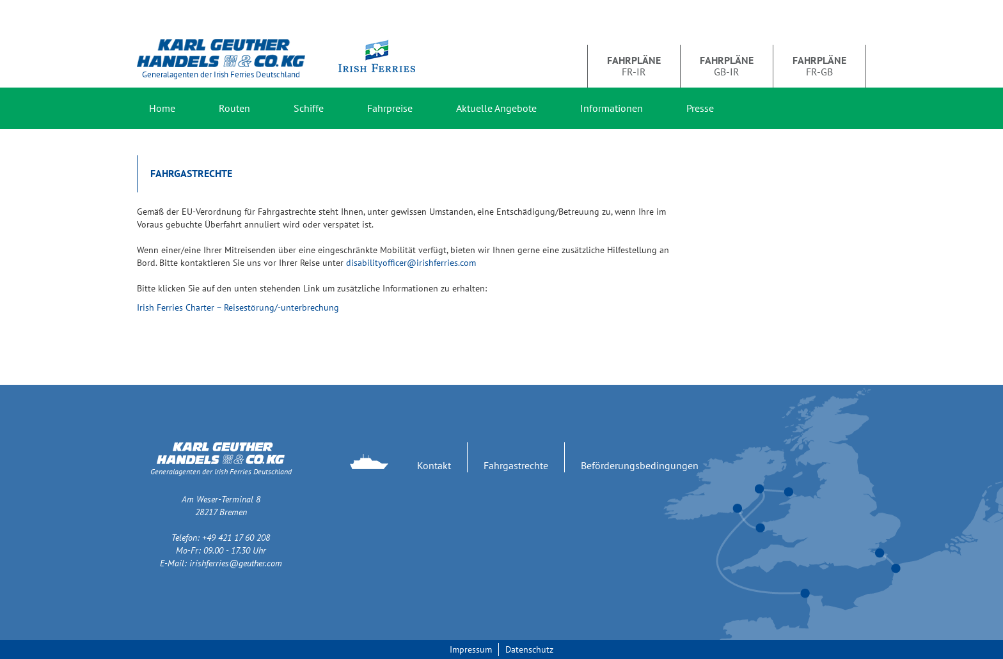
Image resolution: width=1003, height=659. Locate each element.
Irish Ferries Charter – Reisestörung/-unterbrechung (238, 307)
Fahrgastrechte (516, 465)
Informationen (611, 108)
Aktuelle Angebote (496, 108)
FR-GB (819, 66)
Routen (234, 108)
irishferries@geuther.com (235, 563)
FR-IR (634, 66)
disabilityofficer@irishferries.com (411, 262)
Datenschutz (529, 649)
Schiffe (309, 108)
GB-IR (727, 66)
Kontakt (434, 465)
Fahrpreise (390, 108)
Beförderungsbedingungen (640, 465)
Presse (700, 108)
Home (162, 108)
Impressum (471, 649)
